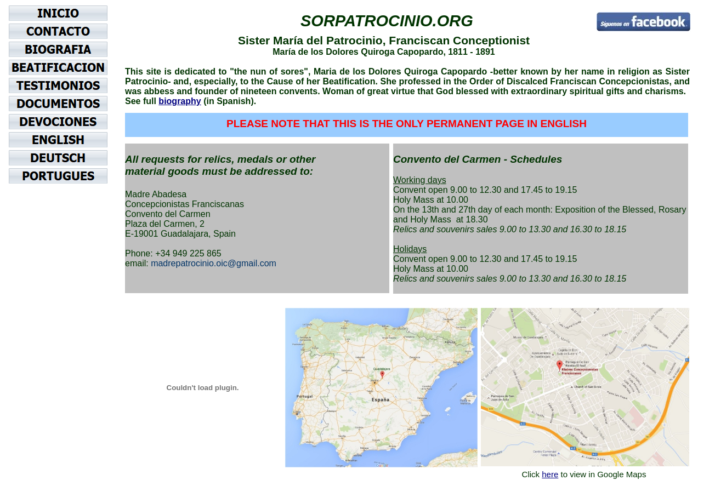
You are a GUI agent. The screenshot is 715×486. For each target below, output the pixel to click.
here (550, 474)
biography (179, 101)
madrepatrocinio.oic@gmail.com (213, 263)
